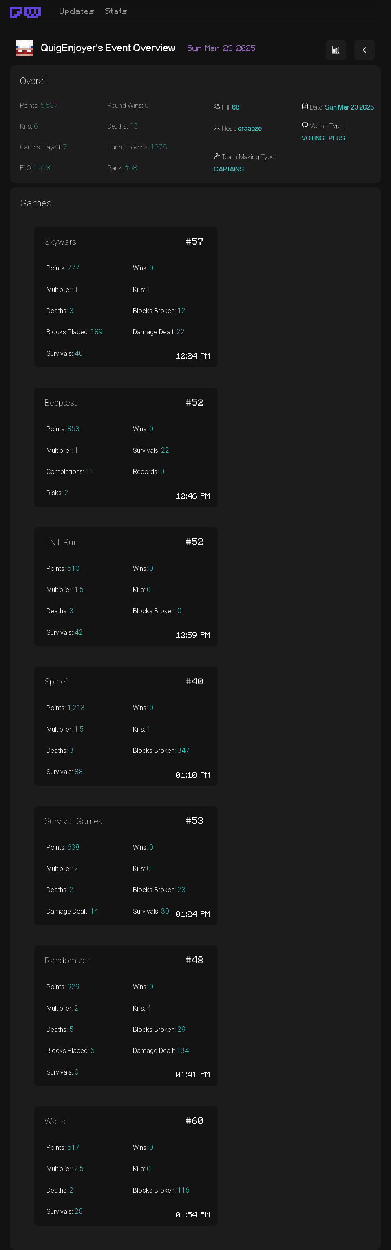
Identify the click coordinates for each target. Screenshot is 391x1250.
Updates (77, 11)
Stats (116, 11)
